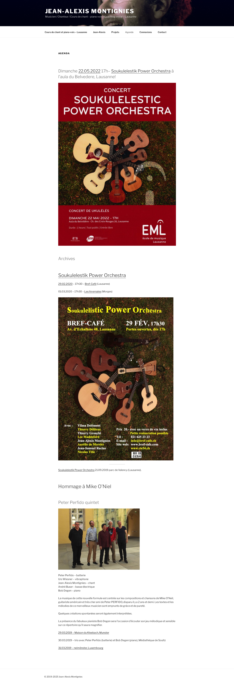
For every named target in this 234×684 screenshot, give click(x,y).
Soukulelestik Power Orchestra (141, 70)
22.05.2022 (89, 70)
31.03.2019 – (66, 647)
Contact (162, 32)
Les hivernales (92, 291)
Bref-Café (90, 283)
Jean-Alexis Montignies (89, 11)
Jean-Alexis (99, 32)
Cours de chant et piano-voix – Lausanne (66, 32)
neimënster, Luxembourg (88, 647)
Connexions (146, 32)
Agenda (129, 32)
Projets (115, 32)
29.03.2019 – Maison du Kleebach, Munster (83, 632)
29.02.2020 (65, 283)
